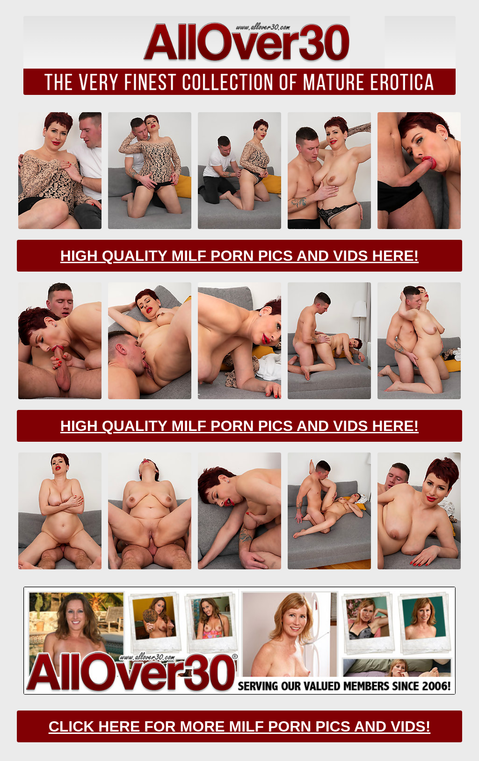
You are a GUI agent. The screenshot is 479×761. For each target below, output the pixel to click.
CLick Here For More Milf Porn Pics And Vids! (240, 726)
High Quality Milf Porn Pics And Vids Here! (239, 255)
